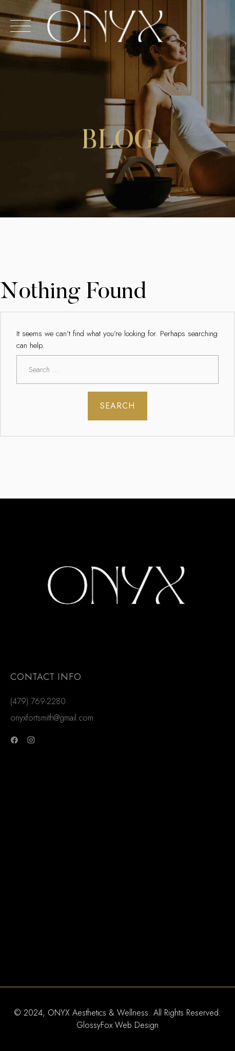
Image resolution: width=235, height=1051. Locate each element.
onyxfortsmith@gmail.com (51, 718)
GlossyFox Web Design (117, 1025)
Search (117, 406)
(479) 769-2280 (38, 701)
